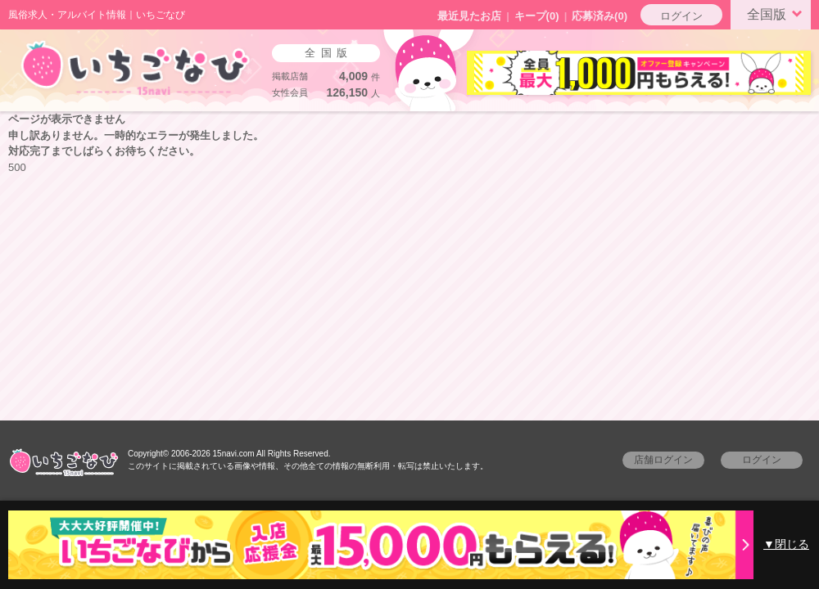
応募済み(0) (599, 16)
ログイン (681, 16)
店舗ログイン (663, 459)
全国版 (777, 13)
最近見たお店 (469, 16)
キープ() (536, 16)
